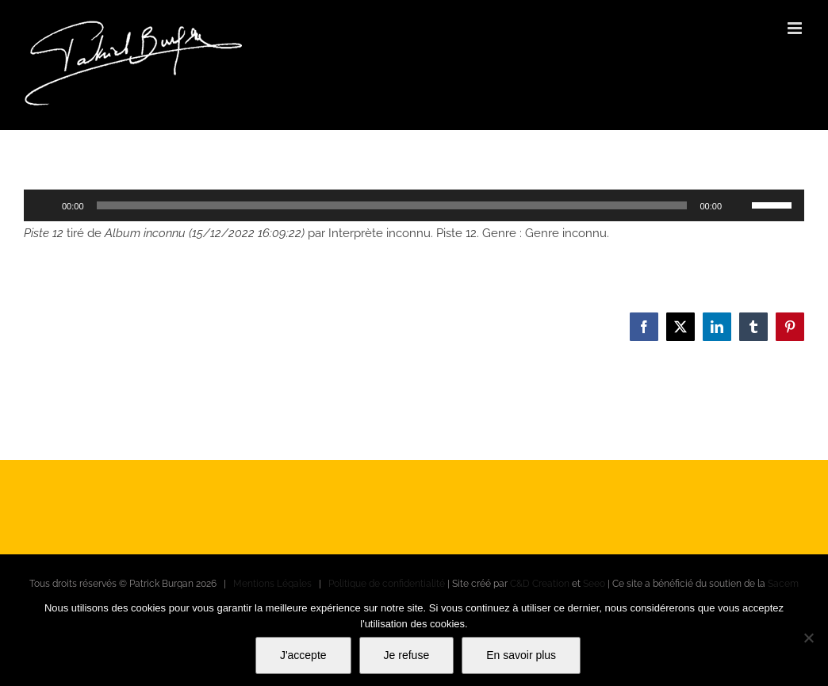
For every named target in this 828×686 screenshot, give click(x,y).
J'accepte (303, 655)
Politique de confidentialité (386, 583)
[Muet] (739, 205)
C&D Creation (539, 583)
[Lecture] (44, 205)
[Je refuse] (808, 638)
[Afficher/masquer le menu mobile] (796, 28)
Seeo (594, 583)
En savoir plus (521, 655)
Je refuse (407, 655)
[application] (414, 205)
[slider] (392, 205)
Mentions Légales (272, 583)
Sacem (783, 583)
